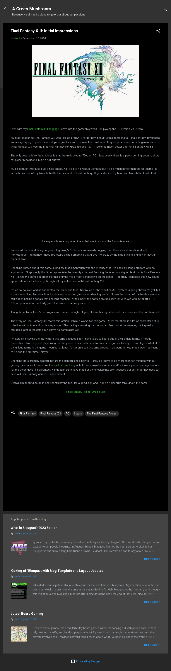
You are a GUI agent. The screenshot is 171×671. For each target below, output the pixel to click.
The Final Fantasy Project (102, 413)
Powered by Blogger (85, 661)
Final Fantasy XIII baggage (43, 129)
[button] (158, 31)
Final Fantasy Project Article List (85, 391)
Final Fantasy (28, 413)
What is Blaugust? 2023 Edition (34, 528)
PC (67, 413)
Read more (152, 559)
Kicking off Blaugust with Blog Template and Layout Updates (57, 571)
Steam (78, 413)
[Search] (165, 10)
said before (61, 365)
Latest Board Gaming (27, 614)
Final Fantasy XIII (50, 413)
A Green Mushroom (31, 8)
